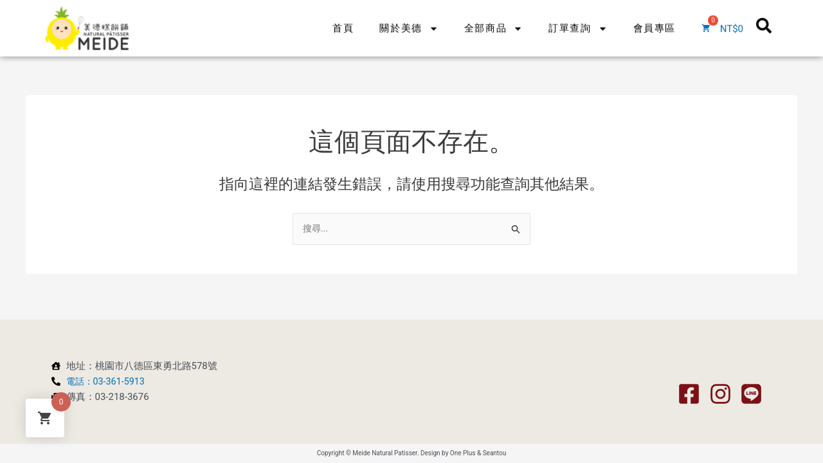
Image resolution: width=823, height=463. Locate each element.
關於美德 (408, 19)
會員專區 (654, 18)
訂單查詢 (577, 19)
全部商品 (493, 19)
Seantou (495, 453)
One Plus (463, 453)
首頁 (343, 18)
